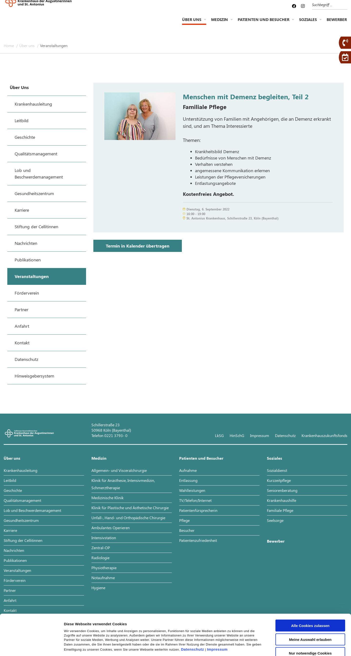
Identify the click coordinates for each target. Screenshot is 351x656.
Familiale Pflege (280, 510)
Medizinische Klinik (107, 497)
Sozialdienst (277, 470)
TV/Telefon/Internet (195, 500)
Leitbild (10, 480)
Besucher (187, 530)
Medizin (219, 23)
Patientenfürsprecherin (198, 510)
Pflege (184, 520)
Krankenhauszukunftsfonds (324, 435)
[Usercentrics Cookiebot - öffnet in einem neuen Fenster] (31, 646)
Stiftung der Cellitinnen (23, 540)
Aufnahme (188, 470)
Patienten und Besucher (263, 23)
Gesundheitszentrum (21, 520)
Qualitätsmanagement (22, 500)
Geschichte (13, 490)
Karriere (10, 530)
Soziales (308, 23)
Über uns (191, 23)
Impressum (217, 613)
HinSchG (237, 435)
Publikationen (15, 560)
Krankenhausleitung (20, 470)
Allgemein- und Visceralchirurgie (119, 470)
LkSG (219, 435)
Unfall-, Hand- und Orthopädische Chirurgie (128, 517)
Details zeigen (259, 646)
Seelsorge (275, 520)
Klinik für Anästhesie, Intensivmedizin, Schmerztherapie (123, 484)
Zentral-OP (100, 547)
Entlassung (188, 480)
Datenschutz (192, 613)
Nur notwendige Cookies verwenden (310, 619)
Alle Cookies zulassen (310, 589)
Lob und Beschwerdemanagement (32, 510)
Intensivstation (103, 537)
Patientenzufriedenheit (198, 540)
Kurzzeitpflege (279, 480)
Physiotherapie (104, 567)
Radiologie (100, 557)
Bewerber (337, 23)
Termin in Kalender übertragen (137, 246)
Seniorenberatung (282, 490)
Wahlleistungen (192, 490)
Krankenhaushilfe (281, 500)
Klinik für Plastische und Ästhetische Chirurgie (130, 507)
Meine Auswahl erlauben (310, 603)
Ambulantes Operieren (110, 527)
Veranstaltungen (54, 45)
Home (9, 45)
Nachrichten (14, 550)
